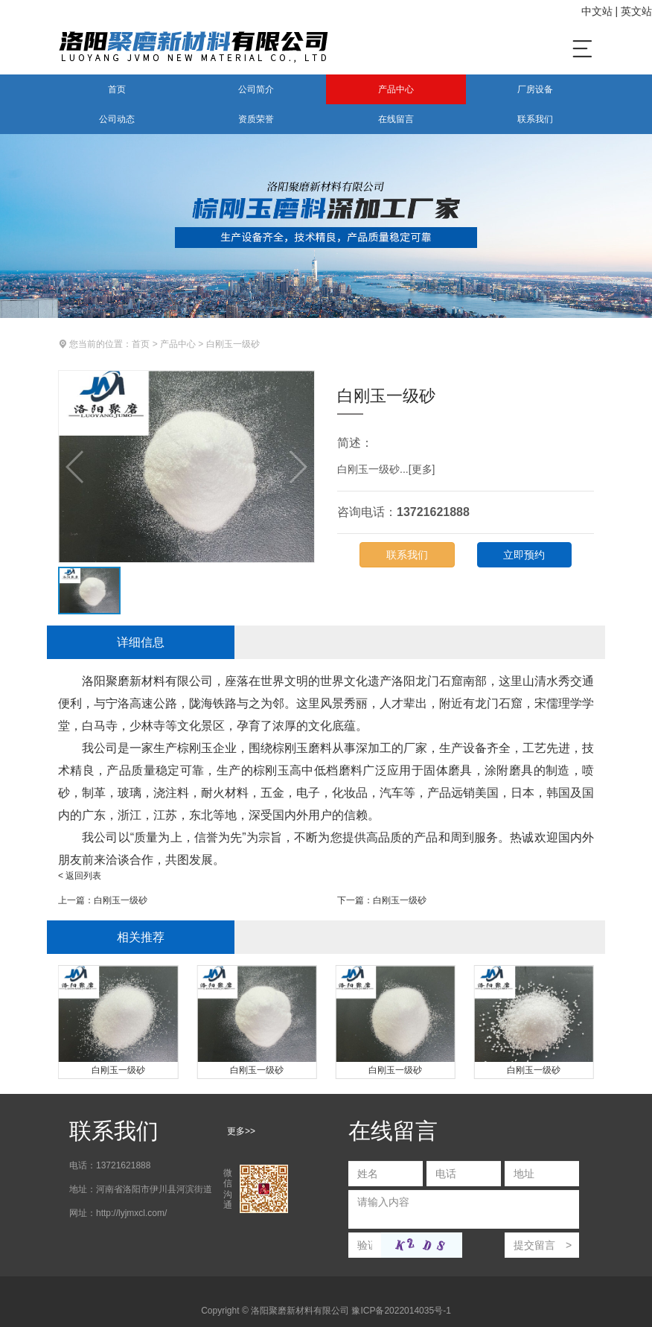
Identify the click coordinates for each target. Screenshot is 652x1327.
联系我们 (535, 119)
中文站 (597, 11)
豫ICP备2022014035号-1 (400, 1310)
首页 (117, 89)
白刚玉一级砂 (233, 344)
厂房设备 (535, 89)
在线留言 (396, 119)
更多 (422, 469)
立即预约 (524, 555)
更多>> (241, 1131)
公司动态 (117, 119)
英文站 (636, 11)
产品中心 (396, 89)
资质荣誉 (256, 119)
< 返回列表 (79, 876)
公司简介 (256, 89)
